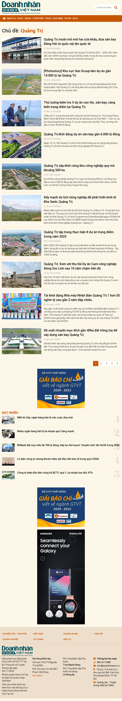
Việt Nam (27, 18)
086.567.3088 (102, 662)
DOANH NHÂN (38, 18)
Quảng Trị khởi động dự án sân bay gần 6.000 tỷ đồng (82, 134)
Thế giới (48, 18)
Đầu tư (75, 18)
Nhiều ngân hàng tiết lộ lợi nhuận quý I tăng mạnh (45, 431)
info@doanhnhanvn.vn (106, 665)
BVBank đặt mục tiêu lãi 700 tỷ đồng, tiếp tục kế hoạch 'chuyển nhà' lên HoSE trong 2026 (68, 445)
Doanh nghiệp (57, 18)
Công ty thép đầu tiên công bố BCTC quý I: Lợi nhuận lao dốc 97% (55, 472)
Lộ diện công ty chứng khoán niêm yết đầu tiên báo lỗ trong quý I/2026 (58, 458)
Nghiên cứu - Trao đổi (15, 18)
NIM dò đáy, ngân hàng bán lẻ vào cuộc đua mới (45, 417)
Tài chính (67, 18)
